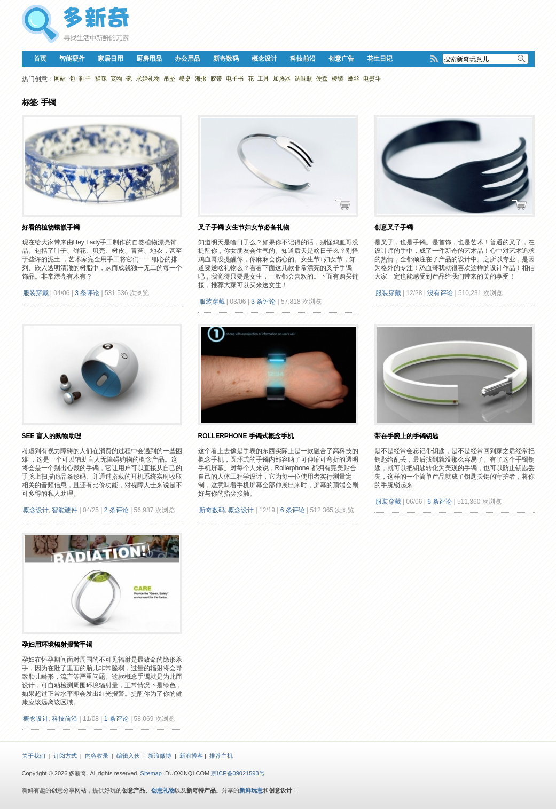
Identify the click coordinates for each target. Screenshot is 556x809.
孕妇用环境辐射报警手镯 (57, 644)
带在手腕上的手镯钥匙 (406, 436)
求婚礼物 (148, 78)
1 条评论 (116, 719)
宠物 (116, 78)
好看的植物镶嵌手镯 (51, 227)
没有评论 (440, 293)
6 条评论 (292, 510)
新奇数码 (226, 58)
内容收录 (96, 755)
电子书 (235, 78)
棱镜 (337, 78)
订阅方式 (65, 755)
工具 (263, 78)
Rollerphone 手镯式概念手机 (246, 436)
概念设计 (264, 58)
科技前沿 (303, 58)
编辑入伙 (128, 755)
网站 (60, 78)
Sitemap (151, 773)
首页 (40, 58)
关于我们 (33, 755)
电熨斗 (372, 78)
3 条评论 (87, 293)
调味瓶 (303, 78)
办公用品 (187, 58)
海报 (201, 78)
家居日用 (110, 58)
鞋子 (85, 78)
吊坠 (169, 78)
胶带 (216, 78)
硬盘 (322, 78)
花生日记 (380, 58)
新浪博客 (191, 755)
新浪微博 (159, 755)
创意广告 (341, 58)
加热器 (282, 78)
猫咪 (101, 78)
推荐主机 (221, 755)
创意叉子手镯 (393, 227)
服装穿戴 (36, 293)
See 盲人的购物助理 (51, 436)
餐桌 (185, 78)
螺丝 (353, 78)
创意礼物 (163, 790)
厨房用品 (149, 58)
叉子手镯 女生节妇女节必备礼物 (243, 227)
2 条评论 (116, 510)
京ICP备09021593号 (237, 773)
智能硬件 (72, 58)
